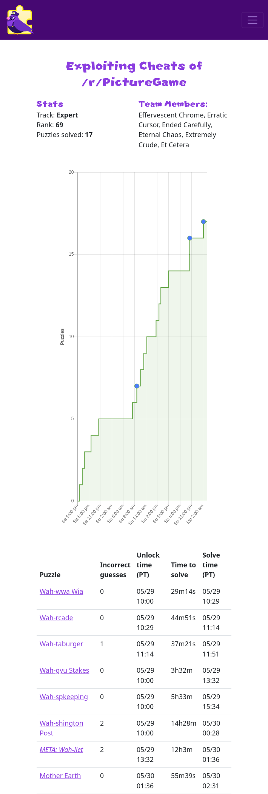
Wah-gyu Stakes (64, 670)
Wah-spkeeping (64, 696)
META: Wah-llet (61, 749)
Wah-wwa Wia (61, 591)
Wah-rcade (56, 617)
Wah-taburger (61, 643)
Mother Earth (60, 775)
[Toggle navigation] (252, 20)
